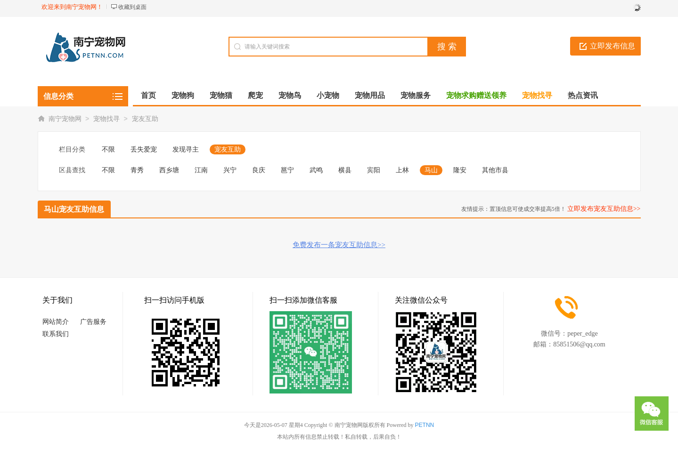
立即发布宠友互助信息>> (604, 208)
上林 (402, 170)
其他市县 (495, 170)
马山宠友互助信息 (74, 209)
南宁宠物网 (65, 118)
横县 (344, 170)
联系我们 (55, 334)
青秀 (137, 170)
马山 (431, 170)
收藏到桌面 (132, 7)
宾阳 (373, 170)
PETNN (424, 425)
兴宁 (230, 170)
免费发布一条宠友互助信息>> (339, 245)
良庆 (258, 170)
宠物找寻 (106, 118)
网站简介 (55, 321)
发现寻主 (185, 149)
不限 (108, 149)
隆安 (459, 170)
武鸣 (316, 170)
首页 (148, 95)
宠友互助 (145, 118)
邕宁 (287, 170)
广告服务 (93, 321)
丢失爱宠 (144, 149)
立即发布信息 (612, 46)
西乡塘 (169, 170)
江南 (201, 170)
